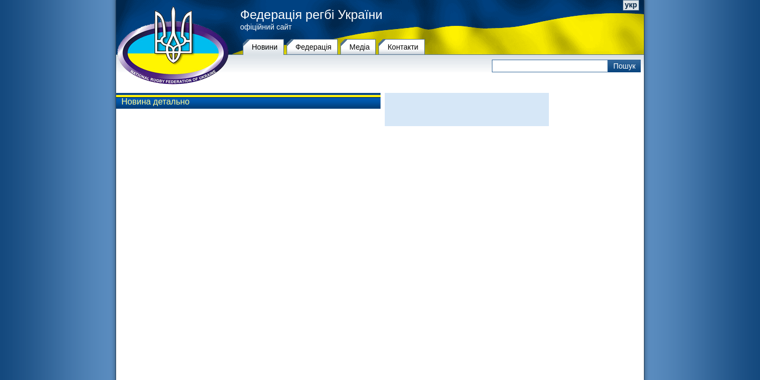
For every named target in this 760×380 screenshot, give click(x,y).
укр (631, 5)
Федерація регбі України (311, 15)
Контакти (402, 47)
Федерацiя (313, 47)
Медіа (359, 47)
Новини (265, 47)
